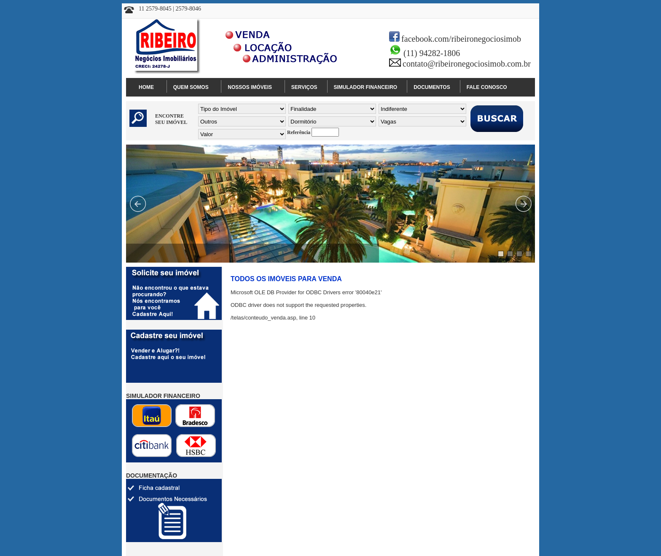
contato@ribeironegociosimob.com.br (467, 63)
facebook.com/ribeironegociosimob (461, 38)
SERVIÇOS (304, 87)
